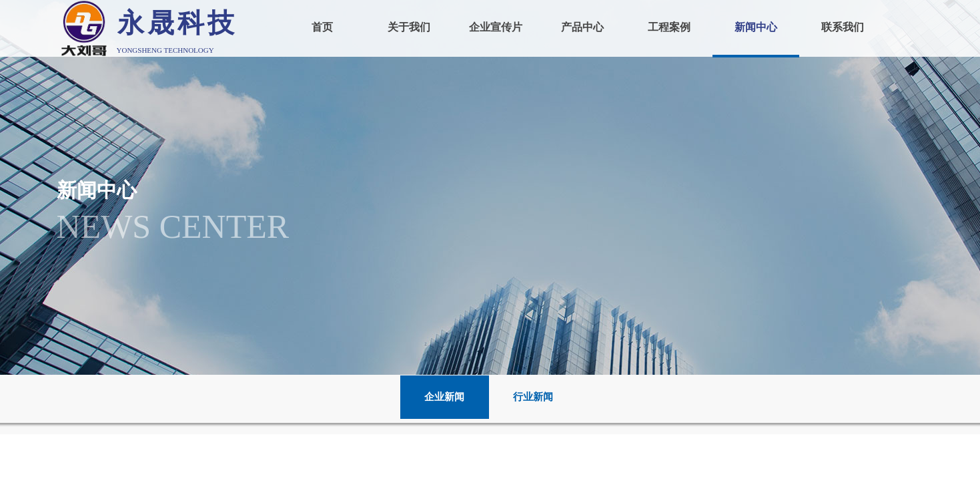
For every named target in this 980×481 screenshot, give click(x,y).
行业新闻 (533, 396)
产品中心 (582, 27)
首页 (322, 27)
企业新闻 (444, 396)
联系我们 (842, 27)
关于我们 (409, 27)
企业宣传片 (495, 27)
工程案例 (669, 27)
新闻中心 (755, 27)
